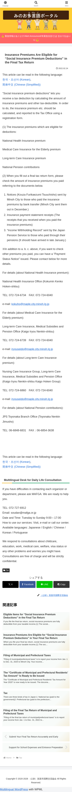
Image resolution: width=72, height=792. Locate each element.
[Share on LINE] (44, 584)
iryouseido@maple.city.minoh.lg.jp (32, 349)
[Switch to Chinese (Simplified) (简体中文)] (21, 84)
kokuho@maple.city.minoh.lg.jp (30, 304)
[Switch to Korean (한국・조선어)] (16, 79)
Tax (6, 570)
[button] (61, 584)
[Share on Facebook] (27, 584)
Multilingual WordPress (14, 789)
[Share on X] (10, 584)
